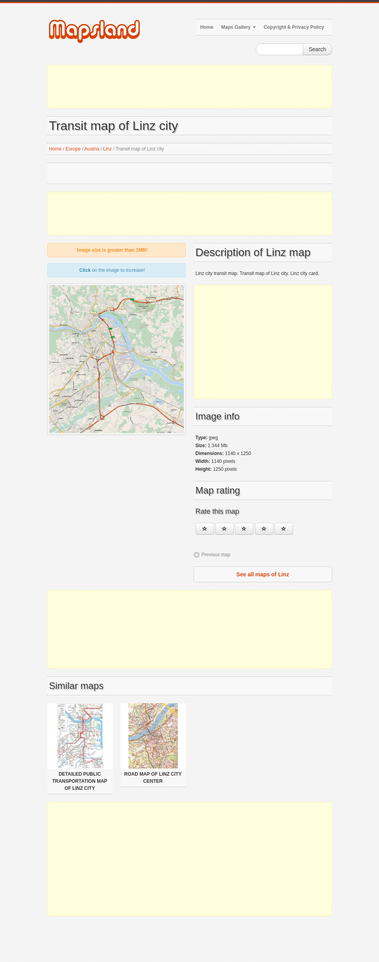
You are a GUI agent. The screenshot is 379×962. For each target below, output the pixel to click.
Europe (73, 149)
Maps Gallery (238, 27)
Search (317, 49)
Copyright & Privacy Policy (294, 27)
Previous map (216, 554)
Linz (107, 149)
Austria (92, 149)
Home (206, 27)
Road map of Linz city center (153, 777)
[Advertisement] (189, 86)
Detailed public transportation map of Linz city (79, 781)
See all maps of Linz (263, 574)
